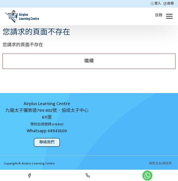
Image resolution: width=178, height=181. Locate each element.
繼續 (89, 61)
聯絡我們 (47, 142)
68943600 (57, 131)
